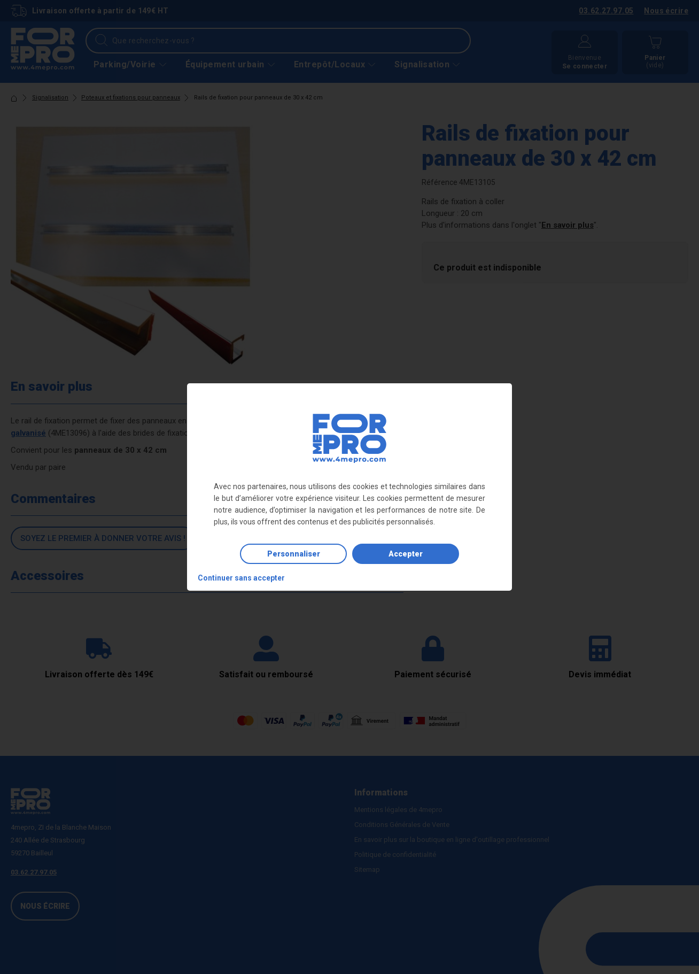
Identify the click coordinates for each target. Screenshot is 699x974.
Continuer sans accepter (241, 578)
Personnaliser (293, 554)
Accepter (406, 554)
